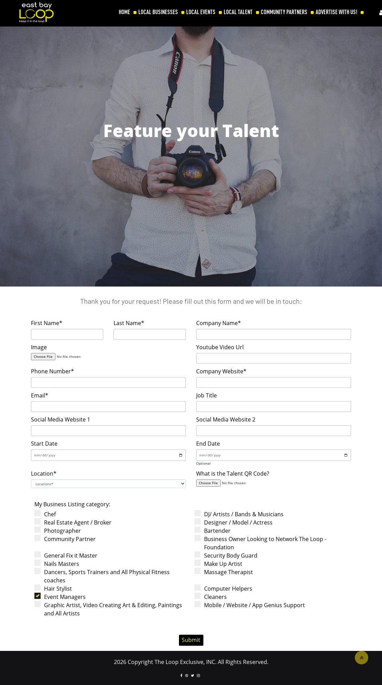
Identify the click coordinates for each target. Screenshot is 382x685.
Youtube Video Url (220, 347)
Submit (191, 640)
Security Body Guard (228, 555)
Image (39, 347)
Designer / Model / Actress (236, 522)
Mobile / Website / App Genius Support (252, 605)
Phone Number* (52, 371)
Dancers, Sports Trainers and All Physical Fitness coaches (104, 576)
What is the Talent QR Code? (232, 473)
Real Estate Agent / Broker (75, 522)
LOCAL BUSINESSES (158, 12)
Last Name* (129, 323)
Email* (39, 395)
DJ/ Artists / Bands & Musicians (241, 514)
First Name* (46, 323)
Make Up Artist (220, 564)
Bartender (215, 530)
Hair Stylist (55, 588)
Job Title (206, 395)
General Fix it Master (68, 555)
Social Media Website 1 (60, 419)
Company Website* (221, 371)
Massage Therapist (226, 572)
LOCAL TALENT (238, 12)
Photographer (60, 530)
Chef (47, 514)
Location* (43, 473)
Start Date (44, 443)
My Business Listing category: (72, 504)
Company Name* (218, 323)
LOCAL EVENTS (200, 12)
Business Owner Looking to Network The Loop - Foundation (262, 543)
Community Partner (67, 539)
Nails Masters (59, 564)
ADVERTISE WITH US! (336, 12)
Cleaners (213, 597)
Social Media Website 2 (225, 419)
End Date (208, 443)
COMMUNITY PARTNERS (284, 12)
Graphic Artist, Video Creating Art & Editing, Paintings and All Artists (110, 609)
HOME (124, 12)
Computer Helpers (225, 588)
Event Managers (62, 597)
